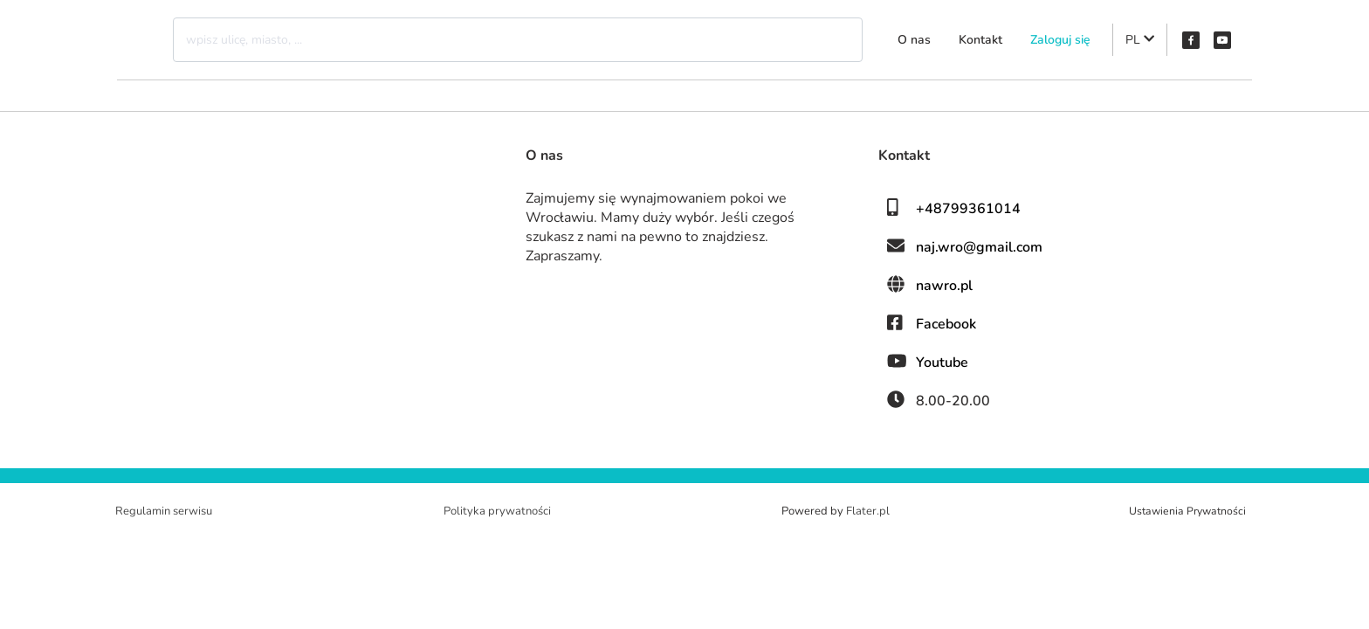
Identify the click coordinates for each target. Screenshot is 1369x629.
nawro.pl (944, 285)
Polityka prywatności (497, 511)
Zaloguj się (1060, 39)
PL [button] (1139, 39)
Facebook (946, 324)
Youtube (942, 362)
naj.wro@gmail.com (979, 247)
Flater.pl (868, 511)
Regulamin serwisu (163, 511)
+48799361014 (968, 208)
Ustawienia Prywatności (1187, 511)
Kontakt (980, 39)
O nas (914, 39)
